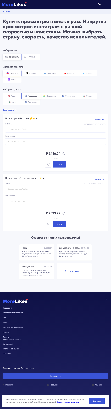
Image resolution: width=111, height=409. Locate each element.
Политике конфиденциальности (68, 402)
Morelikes (6, 11)
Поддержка (7, 308)
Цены (5, 322)
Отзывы (6, 332)
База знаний (8, 344)
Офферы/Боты (12, 56)
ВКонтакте (50, 73)
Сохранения (68, 96)
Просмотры (31, 96)
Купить (59, 164)
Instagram (12, 73)
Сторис (87, 96)
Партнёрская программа (13, 327)
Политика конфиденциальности (12, 338)
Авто (12, 102)
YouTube (69, 73)
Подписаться (55, 376)
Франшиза (7, 354)
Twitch (12, 79)
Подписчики (49, 96)
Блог (4, 318)
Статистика (31, 102)
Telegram (87, 73)
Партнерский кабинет (11, 349)
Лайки (12, 96)
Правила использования (13, 313)
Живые (31, 56)
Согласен (97, 401)
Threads (31, 73)
